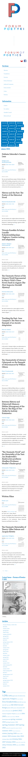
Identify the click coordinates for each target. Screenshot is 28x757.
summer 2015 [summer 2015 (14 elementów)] (7, 731)
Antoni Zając (6, 417)
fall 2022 (4, 128)
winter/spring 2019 (7, 665)
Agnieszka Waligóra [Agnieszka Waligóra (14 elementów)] (9, 699)
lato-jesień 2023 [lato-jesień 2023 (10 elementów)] (19, 713)
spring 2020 (19, 134)
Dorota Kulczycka (7, 292)
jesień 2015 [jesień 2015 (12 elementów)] (10, 707)
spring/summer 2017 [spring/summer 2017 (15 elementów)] (10, 725)
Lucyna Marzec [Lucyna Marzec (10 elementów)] (12, 716)
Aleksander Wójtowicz (9, 468)
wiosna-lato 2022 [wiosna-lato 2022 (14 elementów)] (17, 736)
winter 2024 (5, 125)
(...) (21, 187)
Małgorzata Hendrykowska (6, 161)
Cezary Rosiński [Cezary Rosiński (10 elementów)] (20, 699)
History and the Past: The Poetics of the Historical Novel (12, 195)
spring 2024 (19, 123)
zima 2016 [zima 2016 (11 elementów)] (18, 745)
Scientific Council (8, 112)
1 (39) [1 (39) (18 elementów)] (4, 695)
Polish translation (11, 511)
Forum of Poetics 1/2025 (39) (10, 624)
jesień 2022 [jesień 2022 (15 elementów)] (17, 710)
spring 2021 (12, 131)
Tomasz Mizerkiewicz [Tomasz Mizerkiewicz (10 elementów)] (16, 730)
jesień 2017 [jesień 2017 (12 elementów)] (22, 707)
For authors (6, 109)
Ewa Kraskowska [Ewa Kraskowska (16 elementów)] (9, 701)
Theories (6, 70)
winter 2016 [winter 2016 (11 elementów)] (19, 733)
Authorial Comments (8, 84)
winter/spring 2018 (7, 670)
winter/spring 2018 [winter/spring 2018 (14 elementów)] (9, 733)
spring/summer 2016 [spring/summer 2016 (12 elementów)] (12, 722)
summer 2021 (5, 131)
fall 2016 (12, 142)
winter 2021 (20, 131)
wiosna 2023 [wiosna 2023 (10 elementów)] (18, 742)
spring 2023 (12, 125)
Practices (6, 77)
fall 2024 (4, 123)
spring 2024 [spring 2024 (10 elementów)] (13, 728)
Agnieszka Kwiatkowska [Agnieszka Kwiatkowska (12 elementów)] (18, 696)
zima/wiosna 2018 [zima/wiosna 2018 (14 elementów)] (9, 745)
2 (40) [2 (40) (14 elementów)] (10, 696)
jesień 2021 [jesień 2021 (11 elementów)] (10, 710)
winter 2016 (19, 142)
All (17, 145)
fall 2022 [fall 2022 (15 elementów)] (14, 705)
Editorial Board (7, 116)
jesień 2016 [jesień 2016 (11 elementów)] (16, 707)
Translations (7, 73)
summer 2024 (11, 123)
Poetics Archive (7, 87)
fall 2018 (4, 139)
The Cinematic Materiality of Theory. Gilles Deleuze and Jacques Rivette (14, 529)
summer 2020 (12, 134)
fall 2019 (12, 136)
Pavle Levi (5, 501)
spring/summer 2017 (8, 674)
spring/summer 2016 (8, 680)
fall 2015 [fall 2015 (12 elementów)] (19, 702)
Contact (5, 105)
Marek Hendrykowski (8, 202)
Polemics (6, 94)
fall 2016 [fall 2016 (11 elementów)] (24, 702)
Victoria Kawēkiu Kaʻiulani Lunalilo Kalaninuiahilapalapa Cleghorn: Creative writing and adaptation (13, 235)
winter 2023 (20, 125)
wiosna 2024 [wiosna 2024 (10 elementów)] (23, 742)
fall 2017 (18, 139)
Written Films (8, 497)
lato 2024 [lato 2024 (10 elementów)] (7, 716)
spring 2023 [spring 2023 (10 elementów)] (8, 728)
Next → (7, 570)
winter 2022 (11, 128)
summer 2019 (19, 136)
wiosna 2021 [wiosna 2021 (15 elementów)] (11, 742)
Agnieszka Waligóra (8, 536)
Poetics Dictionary (8, 80)
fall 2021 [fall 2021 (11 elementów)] (9, 705)
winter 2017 (5, 142)
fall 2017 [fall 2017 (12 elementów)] (4, 705)
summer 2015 (11, 145)
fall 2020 (4, 134)
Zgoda (24, 755)
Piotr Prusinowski (7, 371)
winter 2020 (5, 136)
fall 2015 (4, 145)
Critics (5, 91)
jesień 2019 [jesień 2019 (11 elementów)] (4, 710)
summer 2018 (11, 139)
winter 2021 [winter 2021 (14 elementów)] (6, 736)
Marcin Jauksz (6, 329)
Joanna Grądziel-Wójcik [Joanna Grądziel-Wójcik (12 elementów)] (8, 713)
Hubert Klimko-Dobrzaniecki (7, 244)
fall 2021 (18, 128)
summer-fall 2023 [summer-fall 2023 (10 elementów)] (18, 728)
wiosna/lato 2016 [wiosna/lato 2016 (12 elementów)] (7, 739)
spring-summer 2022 (8, 642)
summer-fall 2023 (7, 634)
